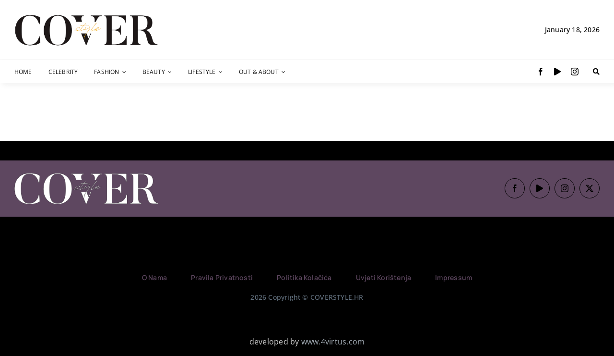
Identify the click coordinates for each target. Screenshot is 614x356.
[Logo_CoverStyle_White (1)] (86, 174)
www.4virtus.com (333, 341)
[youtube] (557, 71)
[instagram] (575, 71)
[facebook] (540, 71)
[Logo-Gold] (86, 16)
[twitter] (589, 188)
